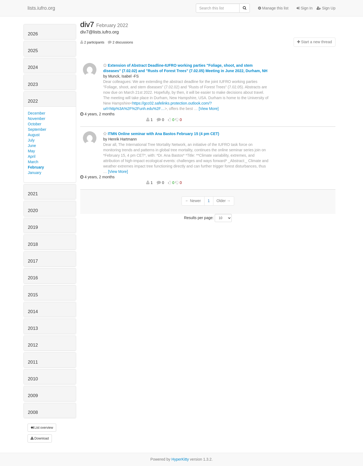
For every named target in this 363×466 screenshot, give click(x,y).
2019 (33, 227)
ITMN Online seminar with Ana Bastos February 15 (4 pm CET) (161, 134)
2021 (33, 193)
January (34, 172)
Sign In (304, 8)
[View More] (209, 108)
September (37, 129)
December (36, 113)
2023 (33, 84)
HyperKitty (180, 459)
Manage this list (273, 8)
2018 (33, 244)
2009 (33, 395)
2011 (33, 362)
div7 (88, 24)
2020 (33, 210)
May (31, 151)
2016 (33, 277)
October (34, 124)
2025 (33, 50)
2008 (33, 412)
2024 (33, 67)
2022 (33, 101)
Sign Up (326, 8)
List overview (42, 428)
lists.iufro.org (41, 8)
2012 (33, 345)
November (36, 118)
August (34, 135)
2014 (33, 311)
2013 (33, 328)
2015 (33, 294)
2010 (33, 378)
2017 (33, 261)
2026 (33, 33)
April (31, 156)
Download (40, 438)
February (36, 167)
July (31, 140)
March (33, 162)
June (32, 145)
